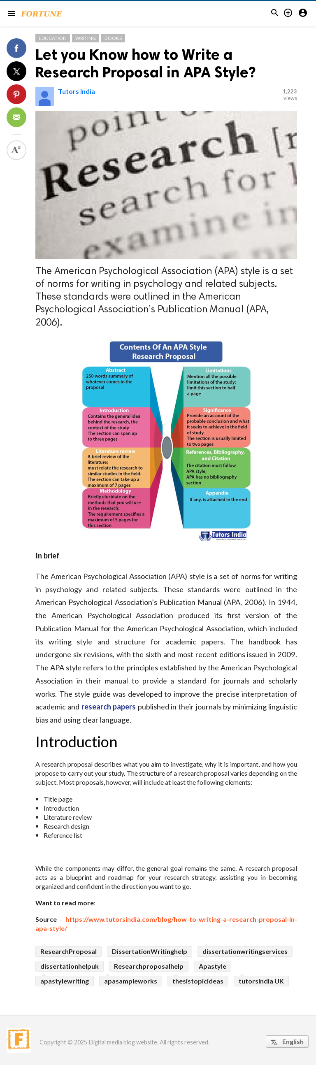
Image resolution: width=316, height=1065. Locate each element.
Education (53, 38)
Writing (85, 38)
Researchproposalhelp (149, 966)
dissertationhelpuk (69, 966)
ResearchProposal (68, 951)
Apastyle (212, 966)
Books (113, 38)
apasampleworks (130, 981)
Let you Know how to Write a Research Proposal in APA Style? (145, 63)
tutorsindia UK (261, 981)
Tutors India (76, 91)
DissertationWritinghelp (149, 951)
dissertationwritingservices (245, 951)
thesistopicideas (197, 981)
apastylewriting (64, 981)
